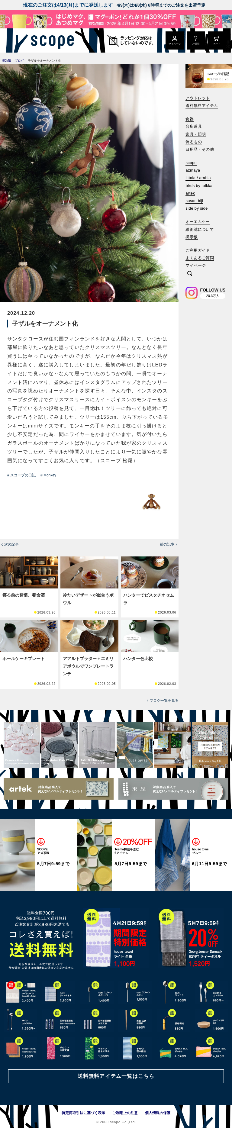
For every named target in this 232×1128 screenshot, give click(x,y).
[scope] (50, 40)
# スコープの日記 (21, 475)
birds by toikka (198, 185)
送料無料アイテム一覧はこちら (116, 1076)
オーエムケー (197, 221)
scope (191, 162)
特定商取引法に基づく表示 (83, 1113)
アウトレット (197, 98)
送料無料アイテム (201, 105)
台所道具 (193, 126)
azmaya (192, 170)
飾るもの (193, 142)
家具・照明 (195, 134)
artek (190, 193)
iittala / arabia (198, 178)
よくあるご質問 (199, 258)
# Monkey (48, 475)
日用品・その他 (199, 149)
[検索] (189, 274)
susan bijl (194, 200)
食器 (189, 119)
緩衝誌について (199, 229)
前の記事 (167, 544)
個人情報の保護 (157, 1113)
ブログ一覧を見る (164, 700)
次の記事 (11, 544)
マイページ (195, 265)
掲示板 (191, 237)
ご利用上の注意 (125, 1113)
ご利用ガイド (197, 250)
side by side (196, 208)
